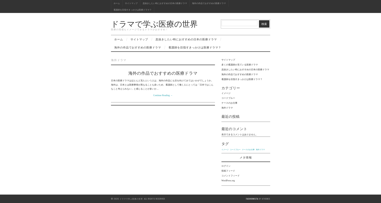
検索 (264, 24)
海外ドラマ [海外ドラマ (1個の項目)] (260, 150)
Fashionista (252, 198)
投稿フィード (228, 171)
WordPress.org (228, 180)
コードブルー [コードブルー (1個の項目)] (235, 150)
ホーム (117, 3)
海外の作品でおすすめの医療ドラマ (209, 3)
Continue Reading (163, 95)
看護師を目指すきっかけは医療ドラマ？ (133, 9)
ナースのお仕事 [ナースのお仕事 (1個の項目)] (248, 150)
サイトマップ (131, 3)
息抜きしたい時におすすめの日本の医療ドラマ (165, 3)
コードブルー (228, 98)
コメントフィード (230, 175)
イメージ (226, 93)
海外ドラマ (227, 108)
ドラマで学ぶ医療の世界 (154, 23)
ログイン (226, 166)
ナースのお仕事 (229, 103)
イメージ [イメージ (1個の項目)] (225, 150)
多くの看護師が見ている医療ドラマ (239, 65)
